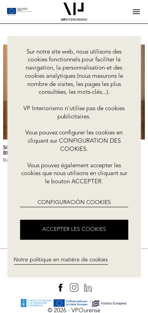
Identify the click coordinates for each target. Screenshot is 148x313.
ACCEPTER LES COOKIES (74, 229)
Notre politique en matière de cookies (61, 260)
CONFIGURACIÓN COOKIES (74, 202)
